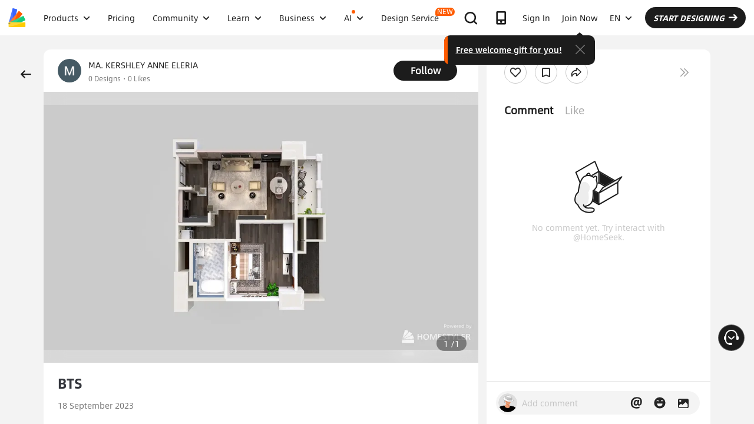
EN (621, 17)
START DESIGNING (695, 17)
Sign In (536, 17)
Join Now (580, 17)
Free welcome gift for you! (509, 49)
